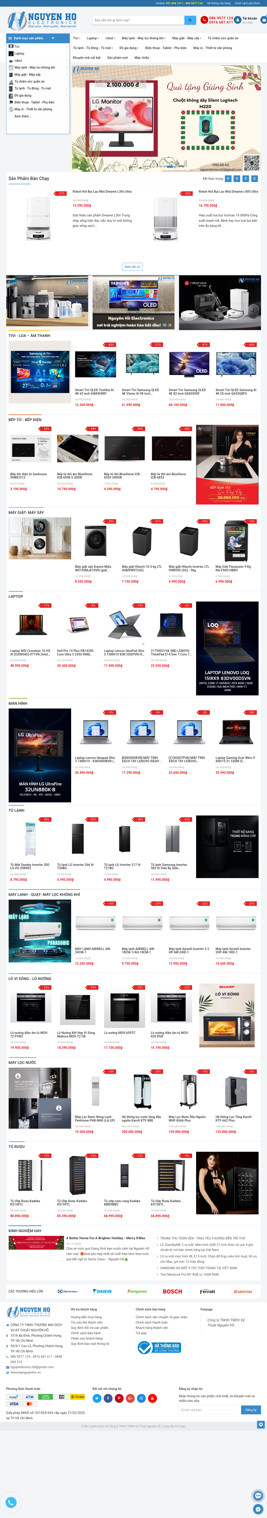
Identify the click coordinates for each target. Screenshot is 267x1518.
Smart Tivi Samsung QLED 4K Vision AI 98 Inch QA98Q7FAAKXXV (140, 391)
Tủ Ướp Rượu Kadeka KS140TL (25, 1202)
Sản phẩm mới (117, 57)
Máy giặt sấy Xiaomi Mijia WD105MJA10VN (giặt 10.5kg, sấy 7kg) (93, 568)
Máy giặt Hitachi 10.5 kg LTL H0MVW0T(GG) (142, 568)
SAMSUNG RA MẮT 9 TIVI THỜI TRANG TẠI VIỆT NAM (197, 1268)
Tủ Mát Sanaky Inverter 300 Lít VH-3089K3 (29, 866)
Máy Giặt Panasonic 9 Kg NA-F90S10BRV (233, 568)
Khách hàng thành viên (152, 1328)
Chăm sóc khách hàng (87, 1338)
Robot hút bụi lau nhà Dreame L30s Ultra (102, 191)
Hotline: (160, 3)
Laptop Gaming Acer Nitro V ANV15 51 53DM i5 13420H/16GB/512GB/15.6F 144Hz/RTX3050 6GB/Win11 (236, 759)
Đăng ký (251, 1410)
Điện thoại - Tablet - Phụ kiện (35, 102)
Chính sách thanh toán (152, 1322)
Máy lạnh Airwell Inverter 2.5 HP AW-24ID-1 (189, 950)
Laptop (19, 53)
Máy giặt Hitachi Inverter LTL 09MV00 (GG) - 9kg (189, 568)
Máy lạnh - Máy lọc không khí (35, 67)
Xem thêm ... (23, 116)
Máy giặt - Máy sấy (28, 74)
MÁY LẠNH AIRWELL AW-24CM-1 (93, 950)
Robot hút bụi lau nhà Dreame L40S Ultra (228, 191)
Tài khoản (249, 18)
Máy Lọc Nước (22, 1062)
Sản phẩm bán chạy (29, 178)
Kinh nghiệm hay (25, 1231)
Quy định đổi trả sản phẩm (89, 1328)
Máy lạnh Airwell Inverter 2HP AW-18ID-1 (233, 950)
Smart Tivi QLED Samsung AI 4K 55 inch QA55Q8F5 (236, 391)
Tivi (17, 46)
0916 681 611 (221, 22)
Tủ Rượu (17, 1146)
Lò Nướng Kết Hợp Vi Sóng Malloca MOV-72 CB (76, 1034)
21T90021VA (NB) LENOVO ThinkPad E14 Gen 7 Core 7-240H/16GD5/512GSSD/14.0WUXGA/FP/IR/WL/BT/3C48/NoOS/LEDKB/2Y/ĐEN (171, 652)
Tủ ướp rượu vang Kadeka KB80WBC (122, 1202)
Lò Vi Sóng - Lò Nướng (30, 978)
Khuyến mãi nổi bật (87, 57)
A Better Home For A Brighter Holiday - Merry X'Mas (105, 1238)
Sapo (182, 1426)
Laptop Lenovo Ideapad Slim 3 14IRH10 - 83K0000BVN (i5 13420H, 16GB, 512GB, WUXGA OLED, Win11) (95, 759)
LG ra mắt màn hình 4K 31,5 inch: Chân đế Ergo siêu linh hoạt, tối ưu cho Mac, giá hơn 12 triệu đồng (207, 1259)
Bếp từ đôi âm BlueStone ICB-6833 (168, 476)
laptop (16, 596)
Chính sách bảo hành (86, 1333)
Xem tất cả (132, 267)
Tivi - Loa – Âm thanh (29, 335)
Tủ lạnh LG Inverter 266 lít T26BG (75, 866)
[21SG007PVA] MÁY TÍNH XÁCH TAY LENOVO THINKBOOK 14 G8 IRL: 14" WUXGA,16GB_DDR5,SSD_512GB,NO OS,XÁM (189, 759)
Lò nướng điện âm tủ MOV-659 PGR (170, 1034)
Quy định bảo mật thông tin (90, 1344)
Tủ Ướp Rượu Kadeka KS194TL (72, 1202)
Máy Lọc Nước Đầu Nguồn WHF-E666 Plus (187, 1118)
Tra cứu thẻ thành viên (87, 1322)
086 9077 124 (221, 18)
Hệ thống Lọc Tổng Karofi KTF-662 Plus (233, 1118)
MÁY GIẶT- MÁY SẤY (26, 512)
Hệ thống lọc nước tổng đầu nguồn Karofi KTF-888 (141, 1118)
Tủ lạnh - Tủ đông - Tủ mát (33, 88)
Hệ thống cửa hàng (219, 3)
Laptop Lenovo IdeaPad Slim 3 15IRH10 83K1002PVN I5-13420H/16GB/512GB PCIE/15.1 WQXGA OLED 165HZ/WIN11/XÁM (124, 652)
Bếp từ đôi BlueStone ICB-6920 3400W (122, 476)
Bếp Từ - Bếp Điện (25, 420)
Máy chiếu (141, 57)
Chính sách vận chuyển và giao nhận (161, 1317)
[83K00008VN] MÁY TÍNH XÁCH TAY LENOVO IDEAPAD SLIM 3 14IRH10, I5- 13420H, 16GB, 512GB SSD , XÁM (142, 759)
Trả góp (141, 1333)
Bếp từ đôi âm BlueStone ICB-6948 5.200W (74, 476)
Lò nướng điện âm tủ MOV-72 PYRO (29, 1034)
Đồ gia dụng (23, 95)
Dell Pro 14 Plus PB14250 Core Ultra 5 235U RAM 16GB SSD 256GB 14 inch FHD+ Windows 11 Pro (75, 652)
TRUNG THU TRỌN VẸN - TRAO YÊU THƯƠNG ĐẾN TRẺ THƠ (201, 1238)
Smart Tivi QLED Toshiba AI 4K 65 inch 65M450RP (94, 391)
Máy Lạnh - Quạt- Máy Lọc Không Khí (44, 894)
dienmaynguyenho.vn (26, 1372)
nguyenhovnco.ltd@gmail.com (32, 1367)
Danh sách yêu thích (247, 3)
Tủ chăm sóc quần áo (30, 81)
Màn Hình (18, 703)
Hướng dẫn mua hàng (86, 1317)
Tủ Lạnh (17, 810)
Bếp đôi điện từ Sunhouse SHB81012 (28, 476)
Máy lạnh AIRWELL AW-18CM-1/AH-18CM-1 (138, 950)
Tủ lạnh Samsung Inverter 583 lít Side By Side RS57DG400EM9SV (169, 866)
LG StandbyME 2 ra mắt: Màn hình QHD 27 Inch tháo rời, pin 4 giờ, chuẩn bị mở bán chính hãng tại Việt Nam (205, 1247)
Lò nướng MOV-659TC (119, 1033)
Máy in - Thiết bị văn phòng (33, 109)
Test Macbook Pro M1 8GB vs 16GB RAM (188, 1274)
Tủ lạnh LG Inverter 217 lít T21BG (122, 866)
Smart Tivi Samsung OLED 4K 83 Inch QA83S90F (187, 391)
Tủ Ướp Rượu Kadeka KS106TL (166, 1202)
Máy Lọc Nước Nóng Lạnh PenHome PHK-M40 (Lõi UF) (95, 1118)
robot (18, 60)
